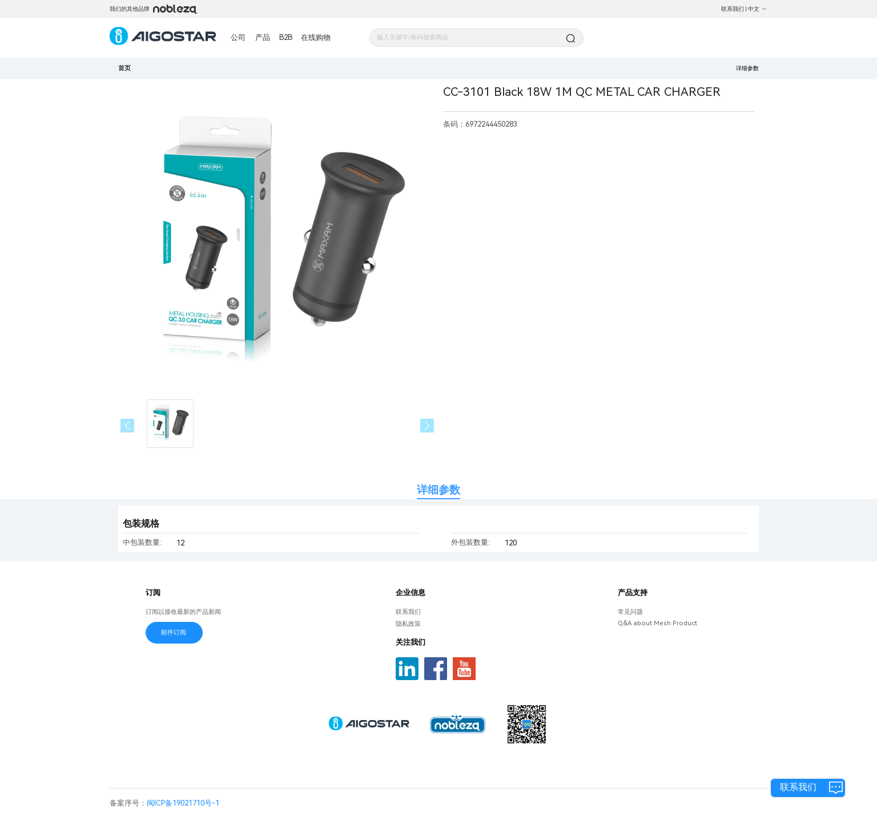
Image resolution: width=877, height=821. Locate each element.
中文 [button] (757, 9)
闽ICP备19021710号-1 (183, 803)
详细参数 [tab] (438, 489)
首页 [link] (124, 68)
